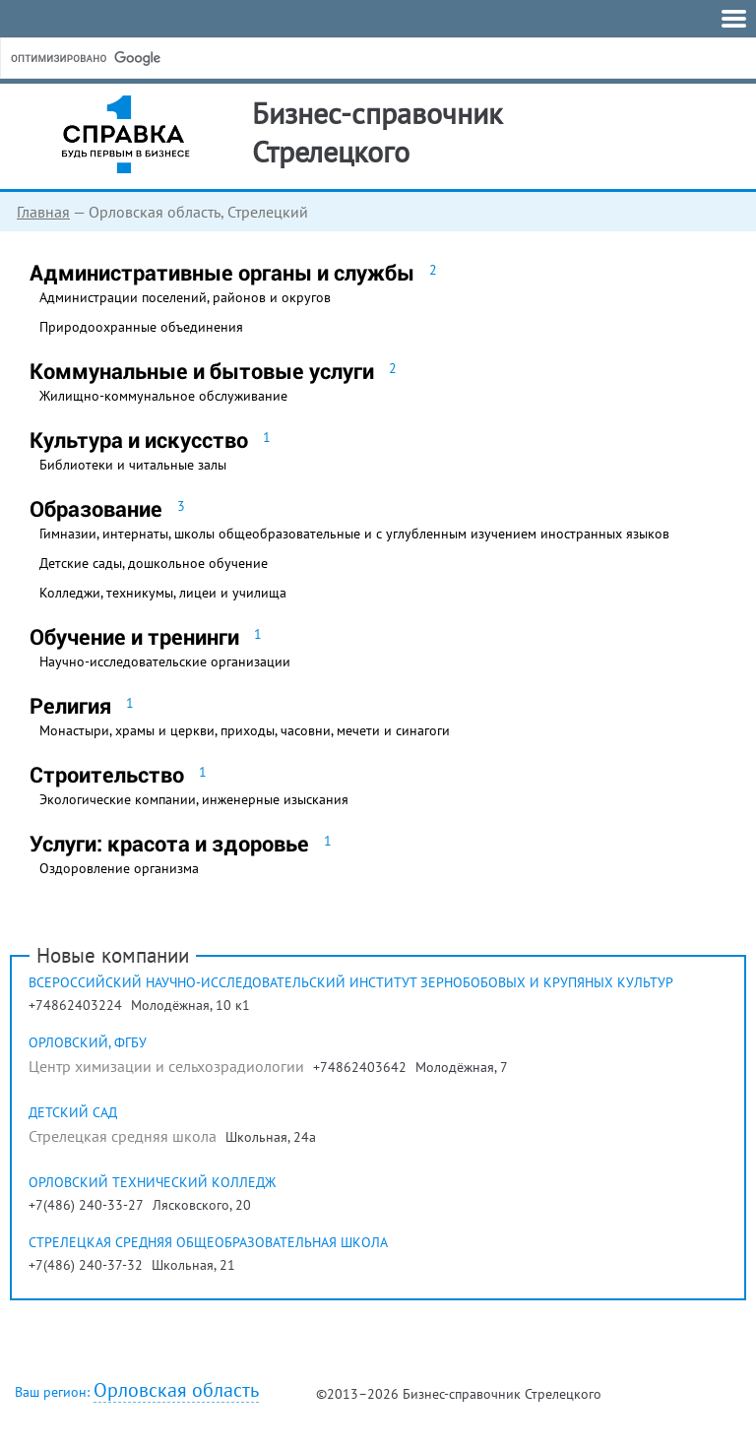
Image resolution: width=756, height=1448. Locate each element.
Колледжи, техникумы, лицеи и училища (162, 592)
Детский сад (73, 1112)
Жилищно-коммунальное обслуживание (163, 396)
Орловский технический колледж (152, 1182)
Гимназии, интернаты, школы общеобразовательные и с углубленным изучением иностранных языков (354, 533)
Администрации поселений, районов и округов (185, 297)
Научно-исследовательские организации (164, 661)
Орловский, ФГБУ (88, 1042)
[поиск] (156, 58)
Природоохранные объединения (141, 327)
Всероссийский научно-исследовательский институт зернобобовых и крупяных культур (351, 982)
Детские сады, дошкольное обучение (153, 563)
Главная (43, 211)
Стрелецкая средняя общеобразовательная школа (208, 1242)
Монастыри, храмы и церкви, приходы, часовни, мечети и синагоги (244, 730)
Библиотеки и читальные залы (132, 464)
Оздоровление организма (119, 868)
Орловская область (176, 1390)
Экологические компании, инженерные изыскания (193, 799)
